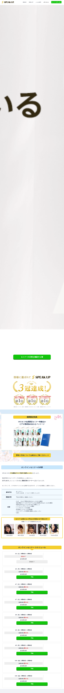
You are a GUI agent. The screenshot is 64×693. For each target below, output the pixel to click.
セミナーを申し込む (56, 2)
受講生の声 (29, 2)
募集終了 (51, 556)
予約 (51, 566)
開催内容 (22, 2)
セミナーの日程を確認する (32, 357)
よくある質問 (37, 2)
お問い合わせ (46, 2)
